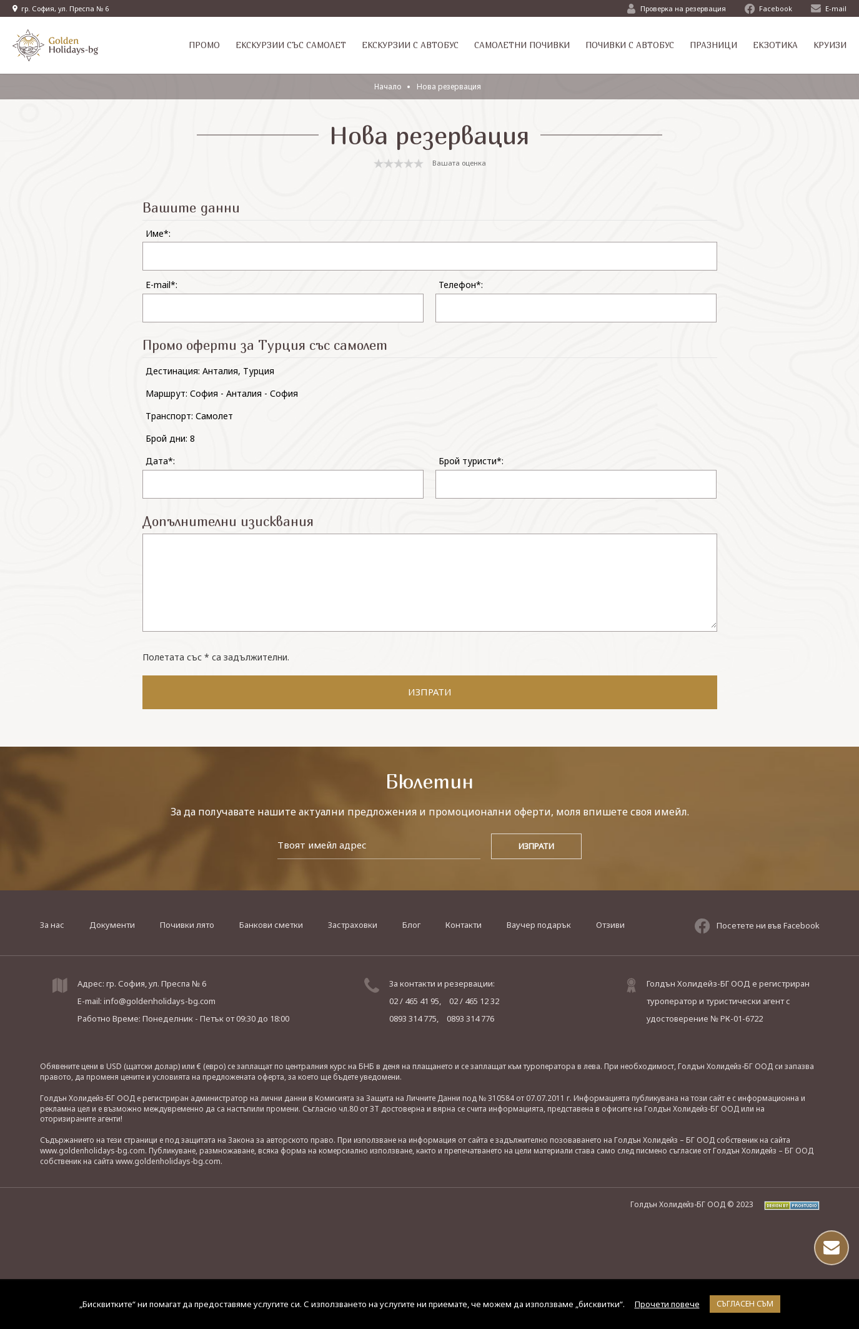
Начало (388, 86)
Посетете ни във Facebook (757, 924)
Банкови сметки (271, 924)
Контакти (463, 924)
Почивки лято (187, 924)
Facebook (768, 9)
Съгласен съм (745, 1303)
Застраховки (352, 924)
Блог (411, 924)
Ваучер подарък (539, 924)
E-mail (829, 8)
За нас (52, 924)
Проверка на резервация (676, 9)
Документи (112, 924)
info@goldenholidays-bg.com (160, 1000)
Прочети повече (667, 1304)
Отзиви (610, 924)
